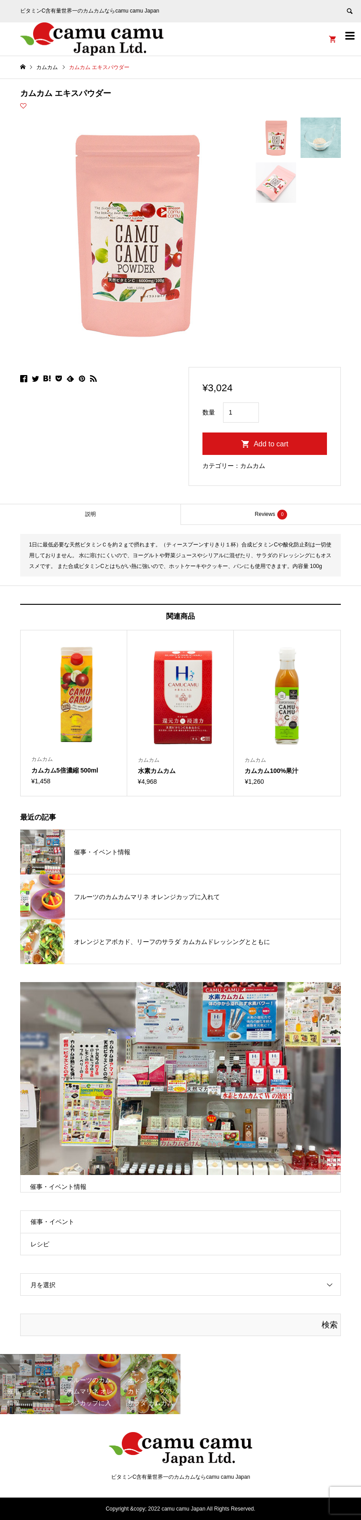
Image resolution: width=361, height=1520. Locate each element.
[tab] (90, 514)
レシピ (39, 1244)
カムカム (252, 465)
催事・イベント (52, 1221)
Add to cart (271, 444)
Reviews (271, 515)
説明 (90, 514)
